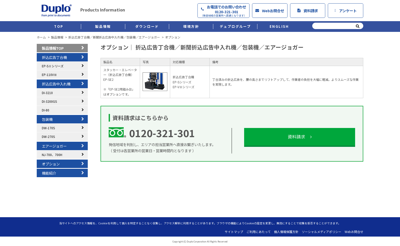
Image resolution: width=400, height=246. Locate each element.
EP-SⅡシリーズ (53, 66)
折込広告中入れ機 (56, 83)
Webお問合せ (269, 10)
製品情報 (103, 26)
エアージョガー (54, 146)
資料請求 (307, 10)
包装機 (47, 119)
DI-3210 (47, 92)
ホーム (41, 37)
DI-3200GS (49, 101)
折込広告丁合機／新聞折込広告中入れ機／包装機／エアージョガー (114, 37)
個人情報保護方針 (286, 231)
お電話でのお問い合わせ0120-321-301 (223, 10)
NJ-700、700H (52, 154)
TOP (58, 26)
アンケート (346, 10)
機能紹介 (49, 173)
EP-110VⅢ (49, 74)
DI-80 (45, 110)
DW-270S (48, 136)
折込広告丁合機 (54, 57)
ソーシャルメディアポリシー (321, 231)
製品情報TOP (53, 48)
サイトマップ (234, 231)
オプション (51, 163)
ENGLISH (279, 26)
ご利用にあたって (258, 231)
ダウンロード (147, 26)
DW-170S (48, 128)
